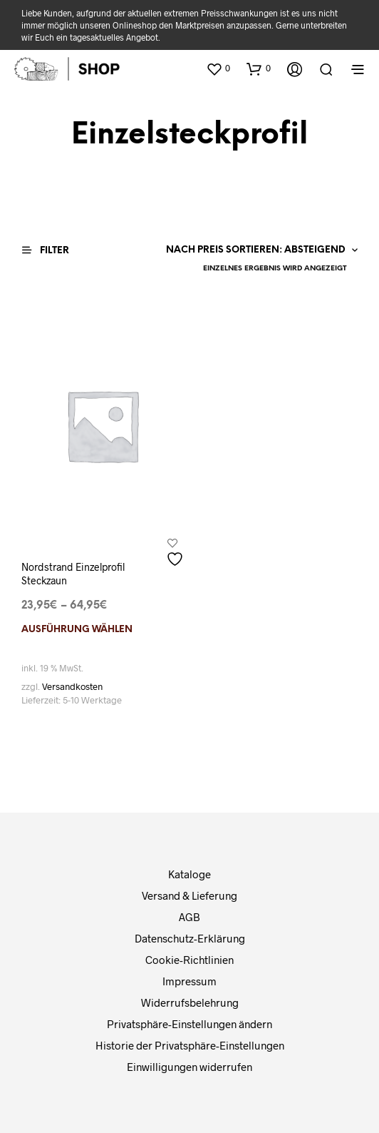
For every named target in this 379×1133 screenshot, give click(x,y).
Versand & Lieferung (189, 895)
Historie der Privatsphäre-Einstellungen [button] (189, 1045)
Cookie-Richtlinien (189, 959)
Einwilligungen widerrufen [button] (189, 1066)
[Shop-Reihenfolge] (256, 250)
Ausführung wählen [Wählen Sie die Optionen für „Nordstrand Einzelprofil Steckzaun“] (77, 629)
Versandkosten (72, 686)
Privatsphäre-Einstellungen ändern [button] (189, 1023)
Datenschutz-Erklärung (190, 938)
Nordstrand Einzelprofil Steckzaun (73, 574)
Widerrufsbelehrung (190, 1002)
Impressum (189, 981)
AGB (189, 916)
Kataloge (189, 874)
